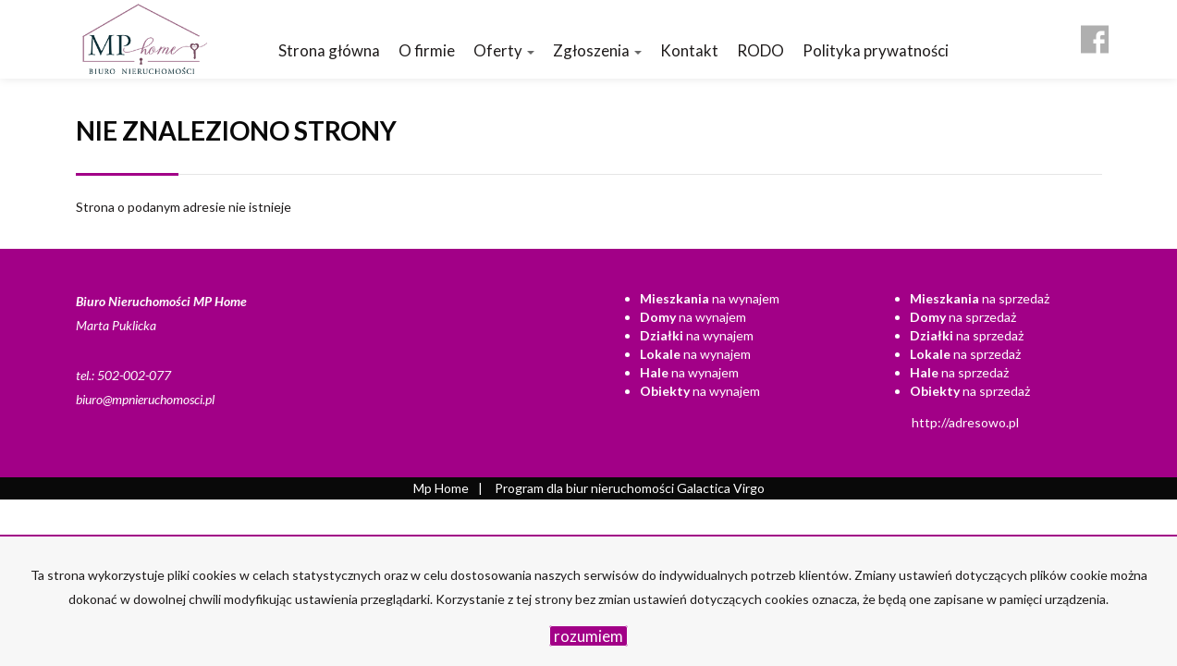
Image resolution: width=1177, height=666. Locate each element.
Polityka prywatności (876, 50)
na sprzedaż (979, 298)
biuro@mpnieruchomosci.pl (145, 399)
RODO (760, 50)
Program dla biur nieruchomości (586, 488)
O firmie (426, 50)
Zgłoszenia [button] (597, 50)
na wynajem (709, 298)
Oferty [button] (503, 50)
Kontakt (689, 50)
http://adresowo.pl (965, 422)
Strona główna (329, 50)
